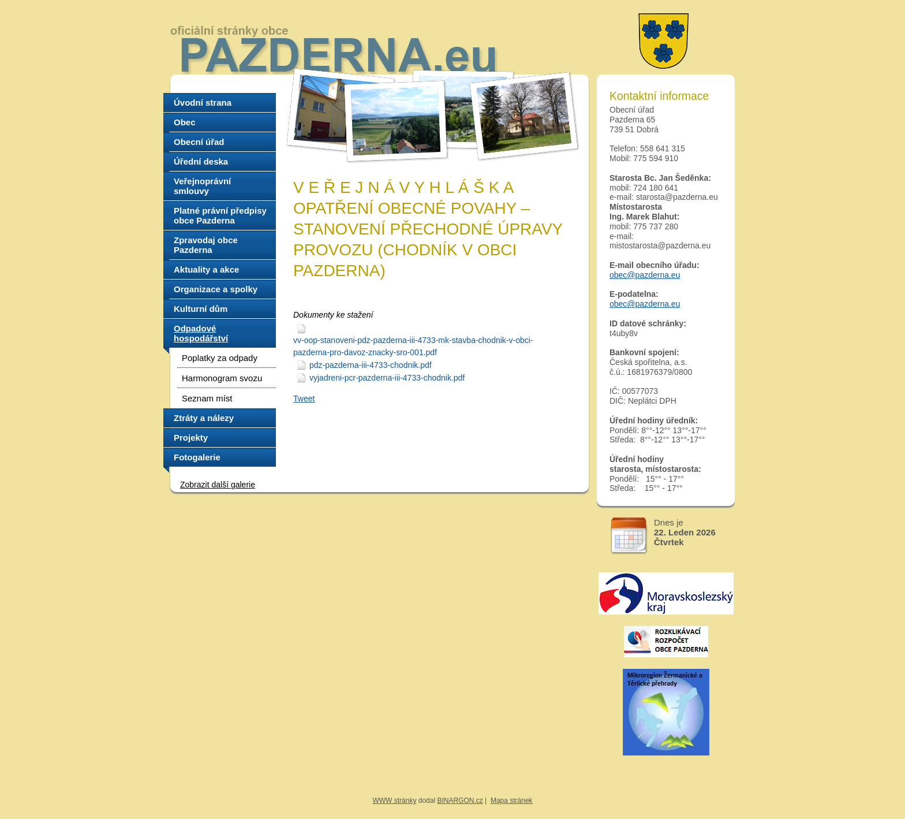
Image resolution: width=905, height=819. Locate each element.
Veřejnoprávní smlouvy (202, 186)
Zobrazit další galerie (217, 484)
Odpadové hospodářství (201, 333)
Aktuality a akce (206, 269)
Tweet (304, 398)
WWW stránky (394, 800)
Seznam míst (207, 398)
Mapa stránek (512, 800)
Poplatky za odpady (219, 358)
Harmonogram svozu (222, 378)
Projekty (191, 437)
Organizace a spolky (215, 289)
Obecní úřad (199, 142)
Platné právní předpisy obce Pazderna (220, 215)
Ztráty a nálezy (204, 418)
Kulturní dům (200, 309)
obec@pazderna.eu (644, 275)
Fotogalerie (197, 457)
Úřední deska (201, 161)
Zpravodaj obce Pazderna (206, 245)
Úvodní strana (202, 102)
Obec (185, 122)
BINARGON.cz (460, 800)
